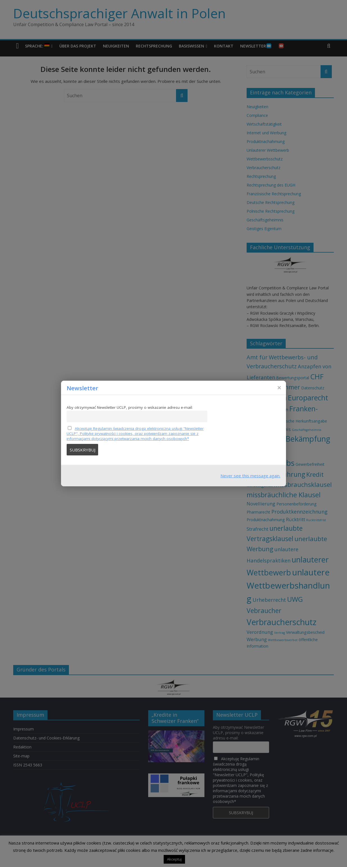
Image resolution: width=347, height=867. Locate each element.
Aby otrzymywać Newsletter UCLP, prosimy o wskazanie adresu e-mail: (130, 407)
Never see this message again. (250, 475)
